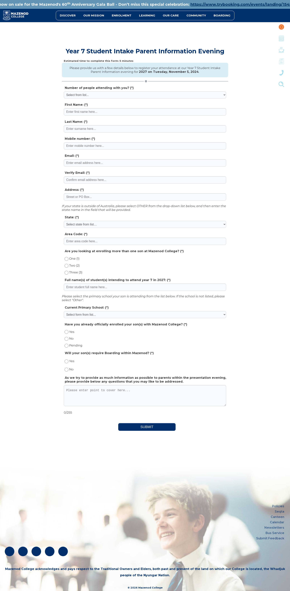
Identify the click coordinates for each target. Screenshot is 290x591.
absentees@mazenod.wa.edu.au (32, 541)
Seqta (279, 511)
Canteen (281, 52)
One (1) (72, 258)
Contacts (281, 75)
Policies (278, 506)
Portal (281, 29)
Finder (281, 86)
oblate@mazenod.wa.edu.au (28, 534)
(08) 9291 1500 (17, 527)
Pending (73, 345)
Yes (69, 332)
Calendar (281, 40)
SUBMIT (146, 427)
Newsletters (281, 63)
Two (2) (72, 265)
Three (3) (73, 272)
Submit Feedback (270, 538)
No (69, 338)
